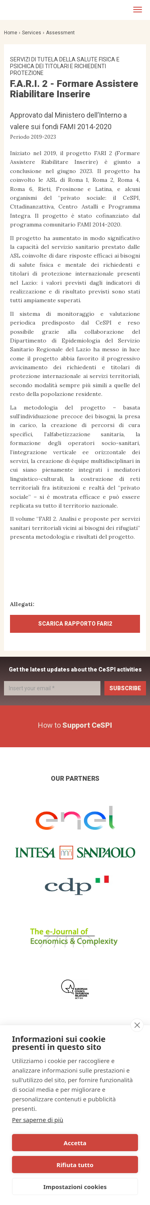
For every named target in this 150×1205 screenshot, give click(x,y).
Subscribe (125, 688)
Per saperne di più (37, 1120)
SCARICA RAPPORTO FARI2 (75, 623)
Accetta (75, 1143)
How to (75, 725)
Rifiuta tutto (74, 1165)
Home (10, 32)
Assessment (60, 32)
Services (31, 32)
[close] (137, 1025)
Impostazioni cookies (75, 1187)
